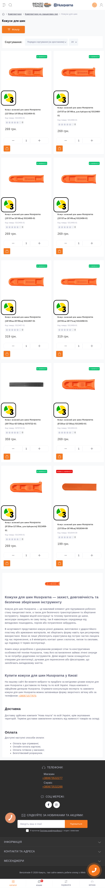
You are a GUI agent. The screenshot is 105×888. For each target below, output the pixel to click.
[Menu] (4, 5)
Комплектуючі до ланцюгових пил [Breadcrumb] (41, 14)
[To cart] (7, 148)
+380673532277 (52, 778)
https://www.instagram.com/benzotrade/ (56, 804)
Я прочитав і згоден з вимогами (54, 831)
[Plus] (39, 140)
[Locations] (94, 4)
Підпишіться (76, 824)
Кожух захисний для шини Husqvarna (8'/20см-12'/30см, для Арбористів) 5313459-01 (26, 526)
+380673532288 (52, 786)
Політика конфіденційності (51, 831)
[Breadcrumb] (3, 14)
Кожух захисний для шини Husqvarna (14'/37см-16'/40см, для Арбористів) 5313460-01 (79, 112)
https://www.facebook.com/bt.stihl (48, 804)
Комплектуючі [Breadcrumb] (15, 14)
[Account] (101, 5)
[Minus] (13, 140)
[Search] (10, 5)
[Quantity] (26, 140)
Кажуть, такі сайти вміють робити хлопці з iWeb (62, 872)
